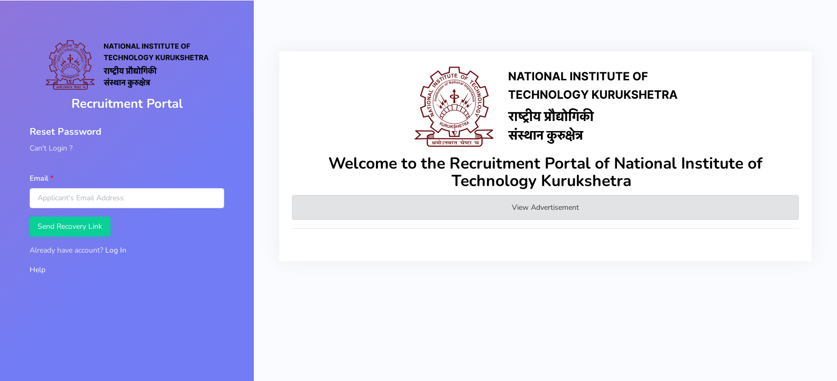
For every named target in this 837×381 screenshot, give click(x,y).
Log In (115, 250)
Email (39, 178)
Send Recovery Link (70, 226)
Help (37, 270)
